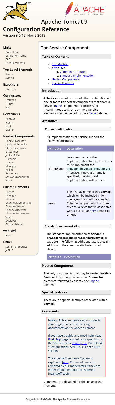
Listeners (10, 159)
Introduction (60, 64)
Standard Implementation (77, 75)
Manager (10, 166)
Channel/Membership (18, 202)
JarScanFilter (12, 155)
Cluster (9, 129)
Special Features (63, 83)
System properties (16, 246)
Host (8, 126)
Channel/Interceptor (17, 213)
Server (9, 74)
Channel (10, 199)
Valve (8, 180)
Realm (9, 169)
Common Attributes (73, 72)
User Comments (15, 63)
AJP (7, 107)
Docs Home (12, 52)
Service (9, 77)
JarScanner (11, 151)
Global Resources (15, 148)
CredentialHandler (16, 144)
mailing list (79, 343)
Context (10, 119)
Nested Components (65, 79)
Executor (10, 89)
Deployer (10, 220)
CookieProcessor (15, 141)
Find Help (54, 339)
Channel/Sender (15, 206)
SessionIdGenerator (17, 177)
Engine (9, 122)
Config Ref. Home (15, 55)
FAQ (7, 59)
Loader (9, 162)
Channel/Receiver (15, 210)
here (65, 362)
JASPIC (9, 250)
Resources (11, 173)
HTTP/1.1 (10, 100)
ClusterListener (14, 224)
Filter (8, 235)
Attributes (58, 68)
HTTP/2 (9, 104)
